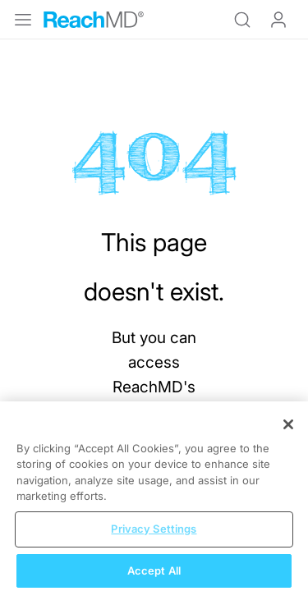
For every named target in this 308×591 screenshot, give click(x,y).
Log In (278, 20)
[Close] (288, 430)
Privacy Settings (153, 534)
